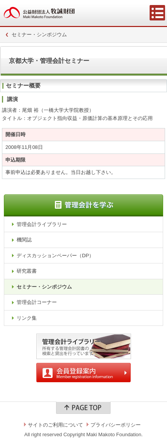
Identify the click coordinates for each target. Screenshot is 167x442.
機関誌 (24, 240)
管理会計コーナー (37, 302)
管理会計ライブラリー (42, 224)
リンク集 (27, 318)
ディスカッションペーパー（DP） (55, 255)
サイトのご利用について (55, 425)
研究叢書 (27, 271)
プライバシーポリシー (115, 425)
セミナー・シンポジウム (39, 34)
